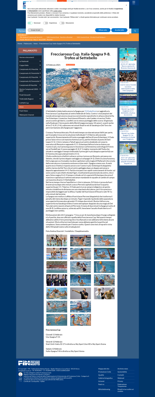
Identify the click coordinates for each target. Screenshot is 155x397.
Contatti (121, 375)
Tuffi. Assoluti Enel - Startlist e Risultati (59, 37)
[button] (126, 5)
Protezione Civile (104, 372)
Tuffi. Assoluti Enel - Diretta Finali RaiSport (91, 37)
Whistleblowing (104, 389)
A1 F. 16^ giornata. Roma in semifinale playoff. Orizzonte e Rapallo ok (128, 160)
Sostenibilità (122, 372)
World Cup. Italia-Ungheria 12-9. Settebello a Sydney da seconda (128, 112)
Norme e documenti (26, 57)
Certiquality (35, 381)
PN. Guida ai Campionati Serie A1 (31, 37)
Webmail (121, 378)
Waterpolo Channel (26, 115)
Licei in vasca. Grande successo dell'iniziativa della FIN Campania (128, 88)
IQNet (42, 381)
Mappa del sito (103, 369)
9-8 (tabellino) (90, 111)
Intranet (101, 381)
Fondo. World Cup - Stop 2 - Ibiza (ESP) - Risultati (36, 39)
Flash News (23, 111)
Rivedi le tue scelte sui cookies (126, 390)
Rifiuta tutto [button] (103, 30)
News (21, 107)
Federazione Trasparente (122, 385)
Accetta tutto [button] (119, 30)
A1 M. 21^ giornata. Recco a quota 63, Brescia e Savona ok (128, 66)
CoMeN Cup (24, 103)
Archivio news (123, 369)
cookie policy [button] (57, 11)
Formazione (24, 31)
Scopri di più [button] (35, 30)
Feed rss (101, 384)
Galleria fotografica (105, 378)
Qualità (101, 375)
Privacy (120, 381)
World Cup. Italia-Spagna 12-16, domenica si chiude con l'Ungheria (128, 136)
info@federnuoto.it (24, 371)
